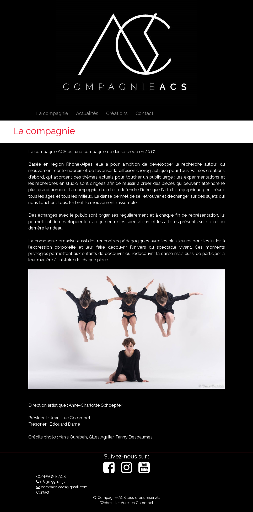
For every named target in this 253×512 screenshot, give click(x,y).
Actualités (87, 113)
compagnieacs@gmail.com (62, 487)
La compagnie (52, 113)
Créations (117, 113)
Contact (144, 113)
